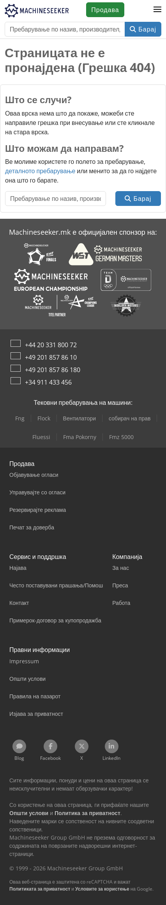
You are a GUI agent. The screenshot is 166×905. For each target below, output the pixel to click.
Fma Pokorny (79, 437)
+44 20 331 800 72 (51, 345)
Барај (143, 29)
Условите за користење (102, 889)
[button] (157, 9)
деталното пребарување (40, 171)
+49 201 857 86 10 (51, 357)
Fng (20, 418)
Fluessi (41, 437)
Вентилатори (79, 418)
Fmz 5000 (121, 437)
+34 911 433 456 (48, 382)
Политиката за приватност (39, 889)
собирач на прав (129, 418)
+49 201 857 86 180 (52, 370)
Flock (43, 418)
